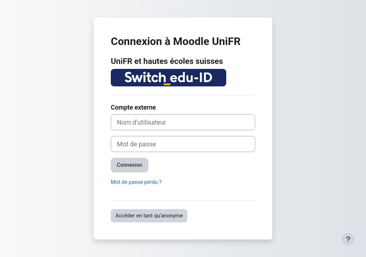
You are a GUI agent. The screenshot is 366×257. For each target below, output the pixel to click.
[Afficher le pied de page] (348, 239)
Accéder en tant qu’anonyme (149, 215)
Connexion (129, 165)
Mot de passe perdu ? (136, 182)
